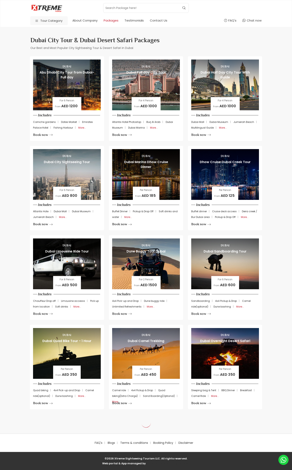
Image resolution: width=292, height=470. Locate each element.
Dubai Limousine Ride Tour (67, 251)
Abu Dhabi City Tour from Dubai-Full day (67, 75)
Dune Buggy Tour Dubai (146, 251)
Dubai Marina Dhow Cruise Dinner (146, 164)
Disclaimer (185, 443)
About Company (85, 20)
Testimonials (134, 20)
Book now (43, 135)
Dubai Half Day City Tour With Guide (225, 75)
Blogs (111, 443)
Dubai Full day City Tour (146, 72)
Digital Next (181, 463)
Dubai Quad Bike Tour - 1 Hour (66, 341)
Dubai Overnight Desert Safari (225, 341)
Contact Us (158, 20)
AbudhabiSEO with (159, 463)
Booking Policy (163, 443)
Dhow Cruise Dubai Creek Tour (225, 162)
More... (82, 127)
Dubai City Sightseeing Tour (67, 162)
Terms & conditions (134, 443)
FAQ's (98, 443)
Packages (111, 20)
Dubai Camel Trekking (146, 341)
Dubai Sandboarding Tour (225, 251)
